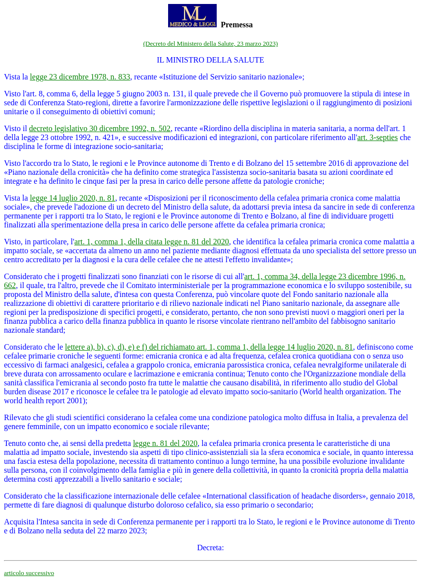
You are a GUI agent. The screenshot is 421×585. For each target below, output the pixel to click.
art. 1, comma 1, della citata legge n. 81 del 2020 (151, 241)
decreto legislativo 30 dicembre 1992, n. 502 (100, 128)
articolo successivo (29, 573)
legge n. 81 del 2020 (165, 443)
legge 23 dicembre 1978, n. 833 (80, 77)
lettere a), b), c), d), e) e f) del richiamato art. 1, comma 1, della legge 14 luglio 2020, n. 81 (209, 347)
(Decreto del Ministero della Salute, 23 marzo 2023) (210, 43)
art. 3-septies (377, 137)
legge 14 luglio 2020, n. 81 (72, 198)
